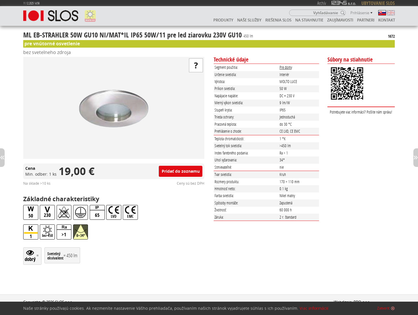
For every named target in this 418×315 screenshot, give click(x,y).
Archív (321, 3)
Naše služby (249, 20)
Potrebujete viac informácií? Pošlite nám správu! (361, 112)
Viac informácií (314, 308)
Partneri (365, 20)
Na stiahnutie (309, 20)
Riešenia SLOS (278, 20)
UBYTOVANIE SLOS (378, 3)
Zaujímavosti (340, 20)
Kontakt (386, 20)
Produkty (223, 20)
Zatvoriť (383, 308)
